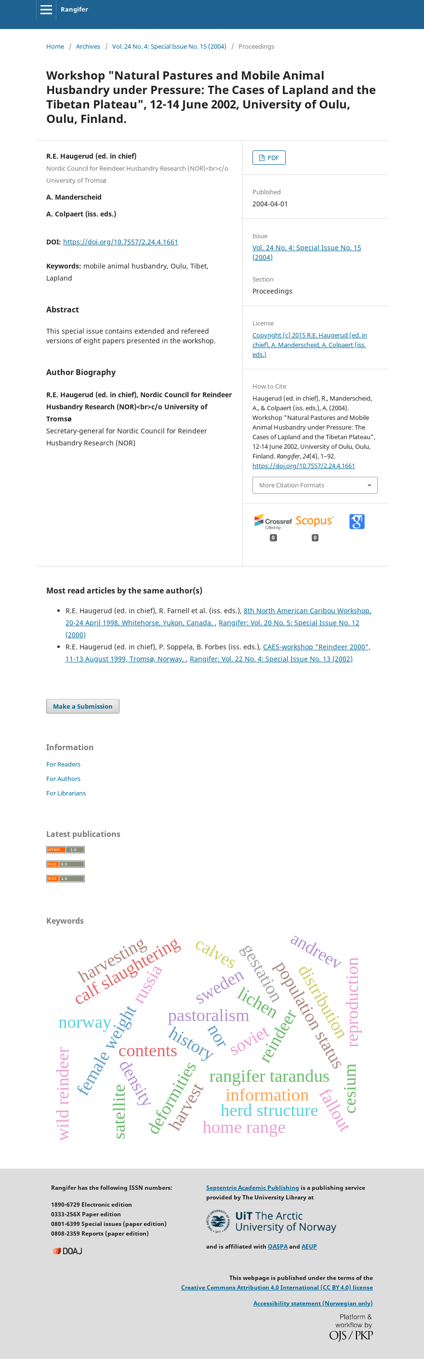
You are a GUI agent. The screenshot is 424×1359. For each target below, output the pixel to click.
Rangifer (74, 9)
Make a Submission (83, 706)
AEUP (309, 1246)
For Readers (63, 764)
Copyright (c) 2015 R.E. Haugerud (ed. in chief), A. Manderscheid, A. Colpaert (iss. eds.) (309, 345)
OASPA (278, 1246)
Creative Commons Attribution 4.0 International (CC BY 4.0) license (277, 1287)
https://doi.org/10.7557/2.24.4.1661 (120, 241)
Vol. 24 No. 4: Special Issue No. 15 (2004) (169, 46)
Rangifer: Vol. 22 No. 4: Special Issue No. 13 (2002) (271, 658)
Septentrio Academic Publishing (252, 1188)
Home (55, 46)
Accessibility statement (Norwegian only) (313, 1303)
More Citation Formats (291, 485)
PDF (272, 157)
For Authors (63, 778)
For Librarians (66, 793)
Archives (88, 46)
